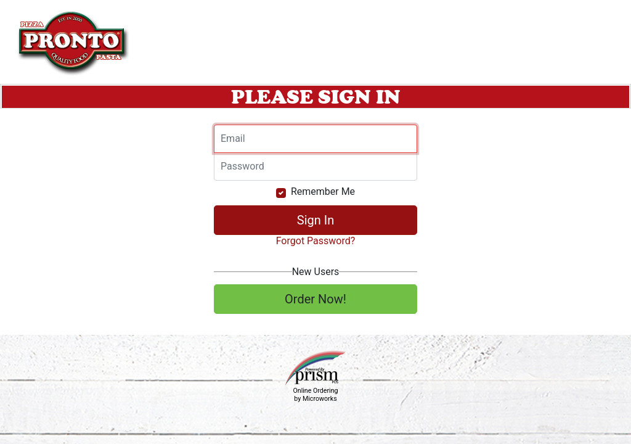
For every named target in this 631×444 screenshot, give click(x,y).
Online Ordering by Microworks (315, 395)
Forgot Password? (316, 241)
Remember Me (323, 191)
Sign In (315, 220)
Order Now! (315, 299)
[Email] (315, 139)
